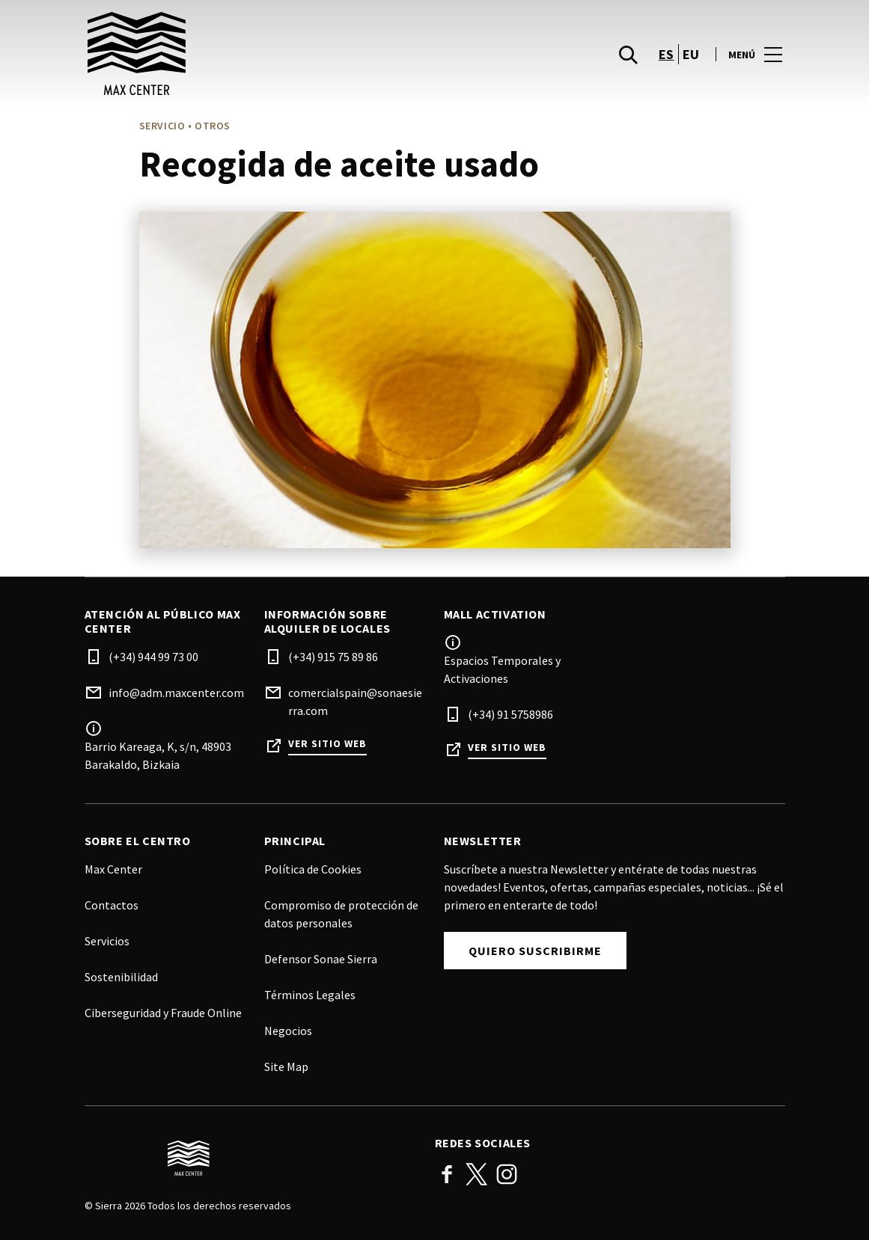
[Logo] (251, 1158)
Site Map (286, 1066)
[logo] (261, 67)
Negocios (288, 1030)
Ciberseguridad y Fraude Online (163, 1012)
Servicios (107, 940)
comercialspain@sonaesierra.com (355, 701)
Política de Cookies (313, 869)
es (666, 67)
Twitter (477, 1174)
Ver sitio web (327, 743)
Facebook (447, 1174)
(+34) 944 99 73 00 (153, 656)
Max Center (113, 869)
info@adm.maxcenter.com (176, 692)
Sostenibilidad (121, 976)
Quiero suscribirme (535, 950)
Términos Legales (310, 994)
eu (691, 67)
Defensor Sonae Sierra (320, 958)
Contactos (111, 904)
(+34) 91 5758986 (510, 714)
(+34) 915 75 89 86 (333, 656)
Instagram (507, 1174)
